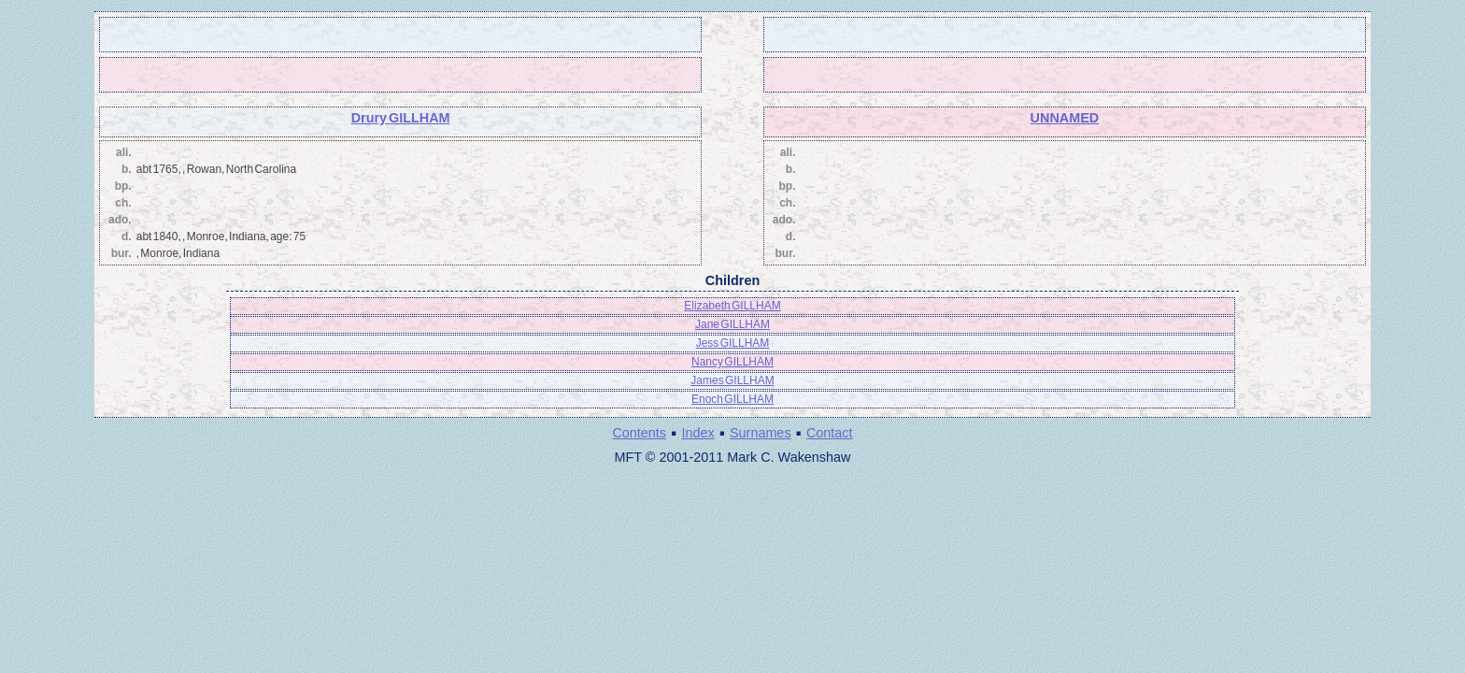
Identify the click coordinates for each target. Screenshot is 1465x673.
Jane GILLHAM (732, 324)
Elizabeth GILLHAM (732, 305)
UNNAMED (1065, 117)
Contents (639, 432)
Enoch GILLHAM (732, 399)
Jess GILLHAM (733, 343)
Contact (829, 432)
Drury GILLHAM (400, 117)
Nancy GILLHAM (732, 361)
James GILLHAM (732, 380)
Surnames (760, 432)
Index (697, 432)
